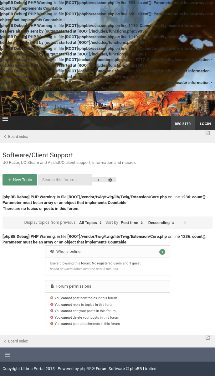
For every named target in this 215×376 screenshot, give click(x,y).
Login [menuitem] (205, 123)
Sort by (125, 223)
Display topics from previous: (64, 223)
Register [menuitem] (183, 123)
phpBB (86, 368)
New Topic (20, 179)
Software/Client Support (38, 155)
